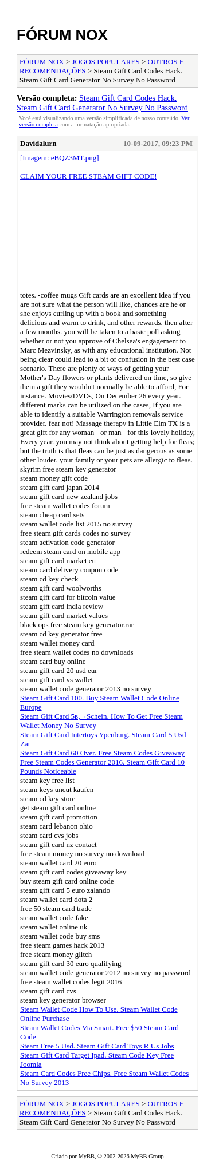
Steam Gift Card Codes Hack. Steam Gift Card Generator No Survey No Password (102, 102)
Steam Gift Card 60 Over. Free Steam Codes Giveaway (102, 753)
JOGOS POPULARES (106, 61)
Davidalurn (38, 143)
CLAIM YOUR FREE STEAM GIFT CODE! (88, 176)
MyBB (87, 1156)
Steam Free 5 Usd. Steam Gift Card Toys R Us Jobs (97, 1046)
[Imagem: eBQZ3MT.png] (59, 157)
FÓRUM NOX (62, 34)
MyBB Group (147, 1156)
